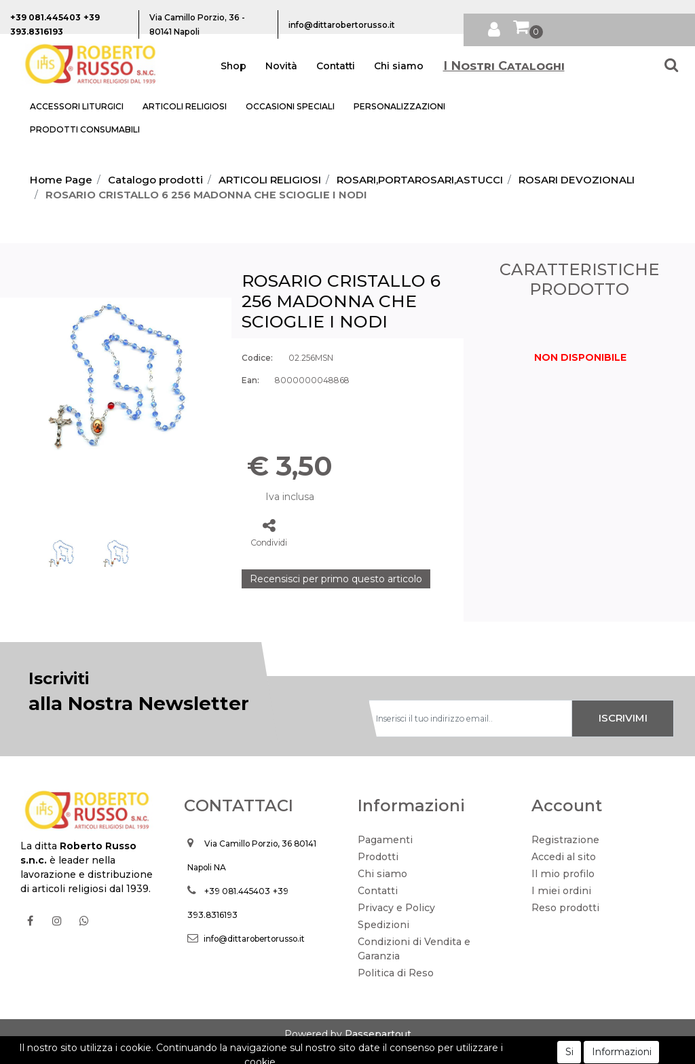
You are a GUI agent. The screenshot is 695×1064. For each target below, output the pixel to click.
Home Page (61, 179)
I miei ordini (561, 891)
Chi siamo (399, 66)
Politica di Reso (396, 973)
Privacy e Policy (396, 908)
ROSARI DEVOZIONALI (577, 179)
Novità (281, 66)
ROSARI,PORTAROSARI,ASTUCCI (420, 179)
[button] (494, 27)
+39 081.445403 (237, 891)
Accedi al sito (563, 857)
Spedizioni (383, 925)
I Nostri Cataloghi (504, 65)
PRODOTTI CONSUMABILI (85, 129)
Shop (233, 66)
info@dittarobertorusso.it (254, 939)
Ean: (250, 380)
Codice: (257, 358)
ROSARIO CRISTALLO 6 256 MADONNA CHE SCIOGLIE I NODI (206, 194)
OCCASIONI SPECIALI (290, 106)
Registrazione (565, 840)
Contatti (335, 66)
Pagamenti (385, 840)
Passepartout (378, 1034)
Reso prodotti (565, 908)
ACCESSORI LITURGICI (77, 106)
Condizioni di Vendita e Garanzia (414, 949)
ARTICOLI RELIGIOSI (185, 106)
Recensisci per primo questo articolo (336, 579)
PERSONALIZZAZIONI (399, 106)
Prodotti (378, 857)
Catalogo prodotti (155, 179)
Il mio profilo (563, 874)
